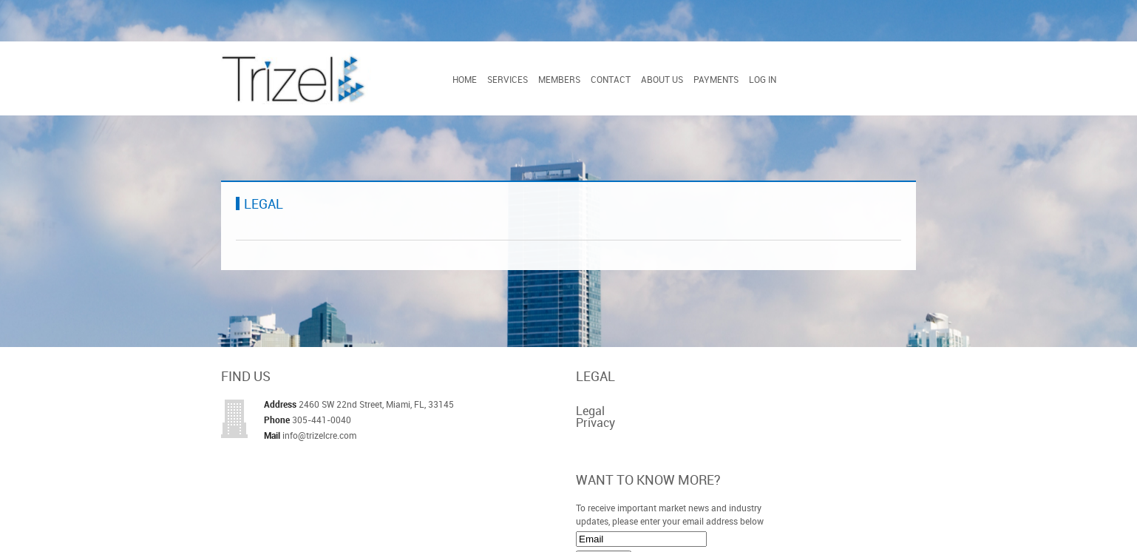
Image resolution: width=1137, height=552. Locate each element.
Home (464, 79)
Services (507, 79)
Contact (611, 79)
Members (559, 79)
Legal (590, 411)
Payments (716, 79)
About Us (662, 79)
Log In (762, 79)
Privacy (595, 422)
